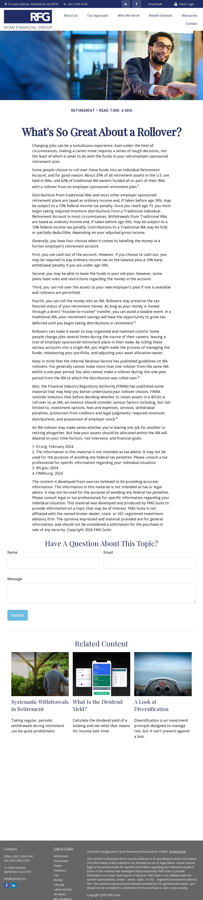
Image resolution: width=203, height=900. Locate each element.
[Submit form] (17, 615)
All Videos (60, 894)
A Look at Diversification (151, 705)
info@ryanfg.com (15, 879)
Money (58, 880)
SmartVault (155, 4)
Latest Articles (63, 889)
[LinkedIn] (125, 4)
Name (12, 552)
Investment (61, 861)
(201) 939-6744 (75, 4)
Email (108, 552)
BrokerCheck (177, 851)
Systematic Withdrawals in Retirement (40, 705)
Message (14, 578)
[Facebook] (136, 4)
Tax (56, 875)
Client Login (184, 4)
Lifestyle (59, 885)
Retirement (61, 856)
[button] (70, 15)
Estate (58, 866)
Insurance (60, 870)
